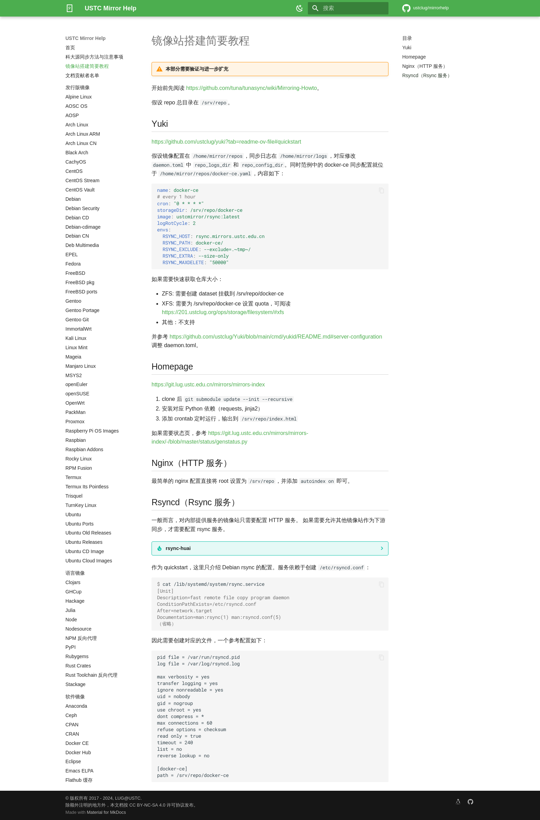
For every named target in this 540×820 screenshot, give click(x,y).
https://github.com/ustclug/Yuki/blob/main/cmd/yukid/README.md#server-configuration (275, 337)
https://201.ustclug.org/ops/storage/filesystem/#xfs (223, 312)
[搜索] (348, 8)
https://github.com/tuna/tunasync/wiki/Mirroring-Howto (251, 88)
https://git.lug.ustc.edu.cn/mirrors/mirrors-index (208, 384)
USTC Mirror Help (85, 38)
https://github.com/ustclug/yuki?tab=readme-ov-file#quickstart (226, 142)
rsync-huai (178, 548)
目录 (407, 38)
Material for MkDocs (106, 812)
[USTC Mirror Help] (69, 8)
